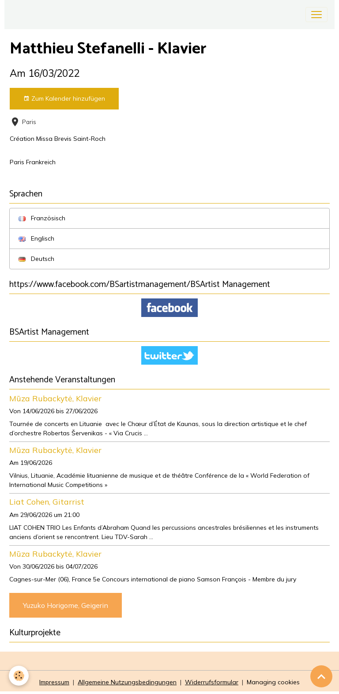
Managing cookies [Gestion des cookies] (273, 682)
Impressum (54, 682)
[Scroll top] (321, 676)
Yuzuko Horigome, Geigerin (65, 605)
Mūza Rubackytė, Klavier (55, 398)
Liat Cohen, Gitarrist (46, 501)
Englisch (36, 238)
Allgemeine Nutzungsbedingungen (127, 682)
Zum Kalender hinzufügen (64, 98)
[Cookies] (19, 676)
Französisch (42, 218)
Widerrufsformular (211, 682)
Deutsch (36, 259)
